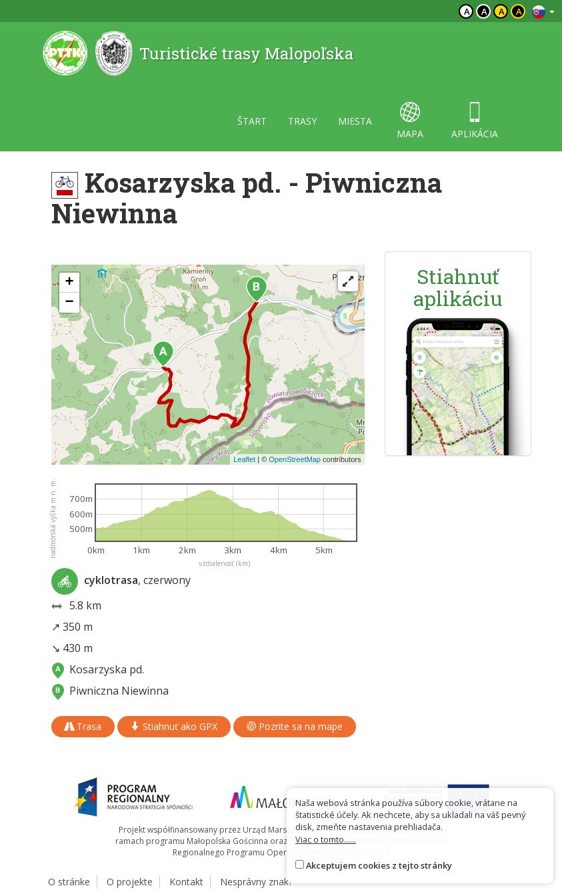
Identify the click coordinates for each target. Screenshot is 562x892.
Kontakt (186, 881)
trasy (302, 121)
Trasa (83, 726)
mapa (410, 121)
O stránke (69, 881)
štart (252, 121)
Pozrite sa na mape (295, 726)
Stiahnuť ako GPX (174, 726)
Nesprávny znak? (256, 881)
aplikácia (474, 121)
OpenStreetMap (295, 459)
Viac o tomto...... (325, 839)
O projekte (130, 881)
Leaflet (244, 459)
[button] (163, 354)
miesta (355, 121)
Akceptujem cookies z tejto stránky (379, 865)
